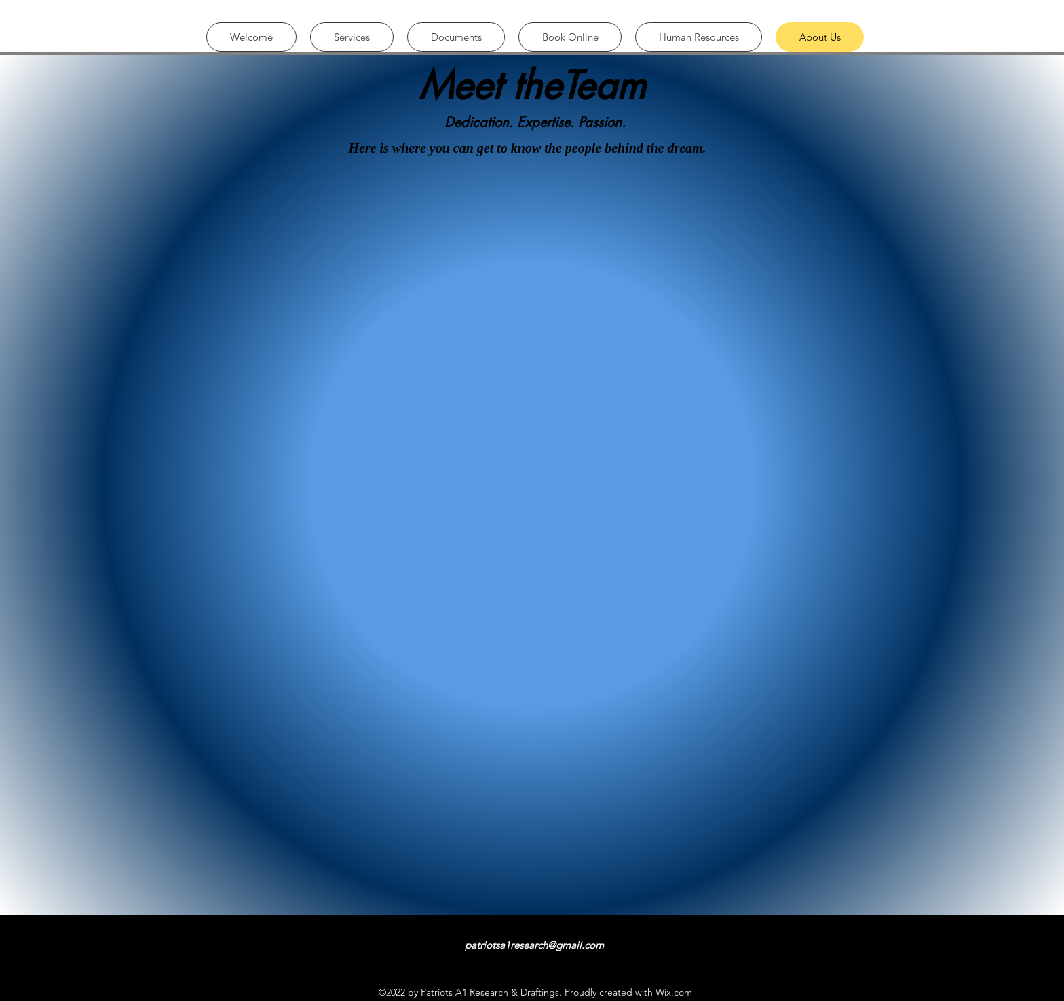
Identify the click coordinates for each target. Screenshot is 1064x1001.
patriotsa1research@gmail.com (534, 945)
